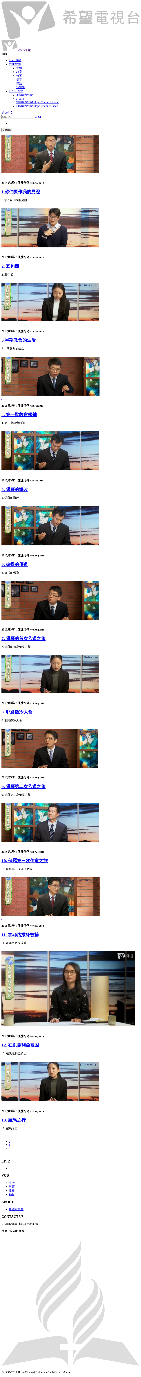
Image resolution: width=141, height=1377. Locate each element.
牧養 (12, 1190)
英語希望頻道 (25, 95)
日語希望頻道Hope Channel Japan (37, 106)
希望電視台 (16, 1209)
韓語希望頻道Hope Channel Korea (37, 102)
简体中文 (7, 112)
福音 (12, 1194)
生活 (12, 1182)
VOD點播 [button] (15, 64)
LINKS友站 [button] (16, 91)
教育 (12, 1186)
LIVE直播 (15, 60)
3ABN (20, 98)
